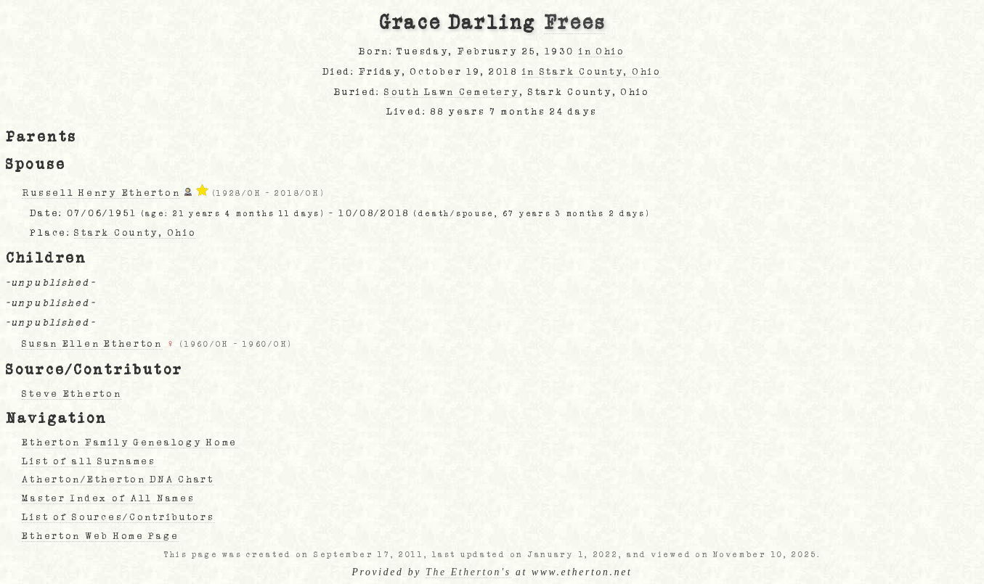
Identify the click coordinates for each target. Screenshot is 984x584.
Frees (575, 23)
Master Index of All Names (108, 498)
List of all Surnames (88, 461)
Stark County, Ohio (135, 233)
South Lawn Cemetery (452, 92)
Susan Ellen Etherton (92, 344)
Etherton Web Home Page (100, 536)
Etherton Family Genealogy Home (129, 442)
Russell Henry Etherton (101, 193)
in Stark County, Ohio (592, 72)
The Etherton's (468, 572)
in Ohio (602, 51)
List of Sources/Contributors (118, 517)
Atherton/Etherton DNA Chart (118, 479)
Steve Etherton (71, 394)
